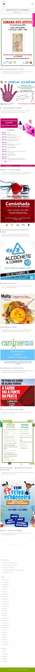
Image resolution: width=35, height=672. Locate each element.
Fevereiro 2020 (5, 579)
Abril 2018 (4, 615)
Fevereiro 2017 (5, 642)
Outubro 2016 (5, 644)
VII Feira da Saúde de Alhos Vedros (14, 405)
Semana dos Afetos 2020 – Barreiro (13, 69)
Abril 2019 (4, 591)
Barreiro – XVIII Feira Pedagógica (14, 523)
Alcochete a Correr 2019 (12, 277)
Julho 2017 (4, 630)
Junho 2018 (4, 610)
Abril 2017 (4, 637)
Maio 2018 (4, 613)
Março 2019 (4, 594)
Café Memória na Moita (12, 323)
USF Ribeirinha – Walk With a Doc (14, 364)
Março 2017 (4, 639)
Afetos (4, 651)
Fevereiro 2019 (5, 596)
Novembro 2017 (5, 625)
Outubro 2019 (5, 582)
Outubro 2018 (5, 603)
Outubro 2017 (5, 627)
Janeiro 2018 (5, 620)
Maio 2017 (4, 634)
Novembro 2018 (5, 601)
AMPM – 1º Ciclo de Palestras (13, 162)
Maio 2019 (4, 589)
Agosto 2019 (5, 587)
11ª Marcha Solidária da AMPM (13, 104)
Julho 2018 (4, 608)
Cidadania (5, 658)
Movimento (5, 661)
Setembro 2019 (5, 584)
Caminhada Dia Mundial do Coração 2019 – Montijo (13, 570)
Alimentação (5, 654)
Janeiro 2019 (5, 599)
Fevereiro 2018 (5, 618)
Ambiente (5, 656)
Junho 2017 (4, 632)
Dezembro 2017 (5, 622)
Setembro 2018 (5, 606)
